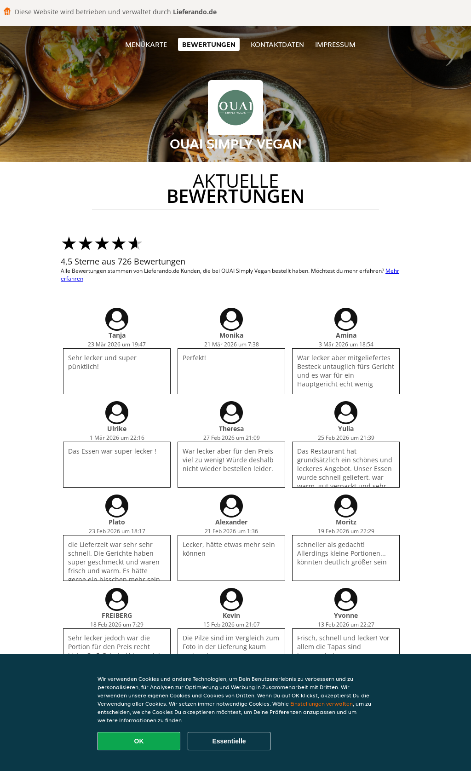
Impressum (335, 44)
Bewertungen (209, 44)
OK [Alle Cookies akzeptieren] (139, 741)
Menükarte (146, 44)
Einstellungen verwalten (321, 703)
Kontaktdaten (277, 44)
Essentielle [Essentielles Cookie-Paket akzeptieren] (229, 741)
